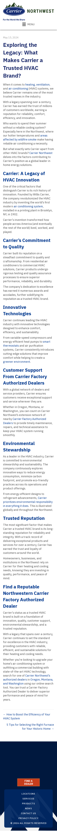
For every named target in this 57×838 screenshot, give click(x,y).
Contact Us (28, 813)
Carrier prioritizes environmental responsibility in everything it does (28, 502)
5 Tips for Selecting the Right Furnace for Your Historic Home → (30, 726)
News (28, 808)
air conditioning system (28, 206)
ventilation (43, 84)
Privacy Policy (29, 818)
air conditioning (18, 88)
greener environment (16, 361)
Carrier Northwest (40, 153)
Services (28, 798)
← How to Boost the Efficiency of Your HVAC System (26, 716)
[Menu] (28, 24)
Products (28, 803)
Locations (28, 793)
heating (30, 84)
